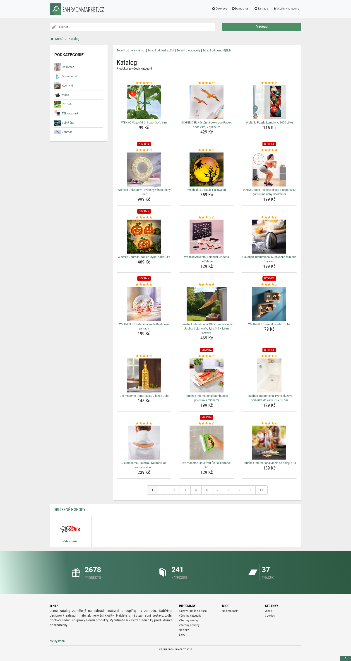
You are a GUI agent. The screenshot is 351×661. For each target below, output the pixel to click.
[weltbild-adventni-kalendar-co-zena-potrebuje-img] (207, 237)
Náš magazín (230, 611)
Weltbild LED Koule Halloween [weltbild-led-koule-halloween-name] (206, 189)
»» (261, 490)
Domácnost (240, 8)
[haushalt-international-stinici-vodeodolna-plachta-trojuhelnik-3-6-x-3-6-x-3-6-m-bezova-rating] (207, 284)
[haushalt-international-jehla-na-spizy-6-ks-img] (269, 443)
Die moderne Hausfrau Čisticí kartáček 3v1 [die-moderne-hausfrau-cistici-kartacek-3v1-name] (206, 465)
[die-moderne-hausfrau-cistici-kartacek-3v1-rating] (207, 423)
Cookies (270, 615)
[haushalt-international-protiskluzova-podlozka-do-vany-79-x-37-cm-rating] (269, 356)
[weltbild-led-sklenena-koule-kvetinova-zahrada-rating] (144, 284)
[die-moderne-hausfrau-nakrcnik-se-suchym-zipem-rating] (144, 423)
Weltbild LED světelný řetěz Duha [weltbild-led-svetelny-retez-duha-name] (269, 324)
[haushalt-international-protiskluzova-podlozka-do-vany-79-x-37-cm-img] (269, 375)
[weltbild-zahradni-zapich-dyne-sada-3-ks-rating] (144, 217)
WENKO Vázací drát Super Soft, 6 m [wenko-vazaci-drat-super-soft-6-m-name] (144, 122)
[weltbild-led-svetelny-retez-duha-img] (269, 304)
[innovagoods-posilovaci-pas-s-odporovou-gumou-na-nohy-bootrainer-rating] (269, 150)
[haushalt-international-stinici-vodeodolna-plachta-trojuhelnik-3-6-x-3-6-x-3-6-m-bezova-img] (207, 304)
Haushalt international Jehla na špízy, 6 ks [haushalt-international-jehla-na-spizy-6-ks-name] (269, 463)
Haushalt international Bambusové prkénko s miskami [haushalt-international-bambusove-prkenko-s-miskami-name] (206, 398)
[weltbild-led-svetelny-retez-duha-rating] (269, 284)
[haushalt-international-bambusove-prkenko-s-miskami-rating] (207, 356)
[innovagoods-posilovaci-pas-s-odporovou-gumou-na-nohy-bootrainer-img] (269, 169)
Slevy (182, 634)
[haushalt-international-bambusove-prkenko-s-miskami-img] (207, 375)
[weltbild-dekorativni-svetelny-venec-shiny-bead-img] (144, 169)
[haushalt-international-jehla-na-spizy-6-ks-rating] (269, 423)
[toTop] (345, 658)
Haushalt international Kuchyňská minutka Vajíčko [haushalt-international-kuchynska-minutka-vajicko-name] (269, 259)
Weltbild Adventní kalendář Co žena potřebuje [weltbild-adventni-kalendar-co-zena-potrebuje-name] (206, 259)
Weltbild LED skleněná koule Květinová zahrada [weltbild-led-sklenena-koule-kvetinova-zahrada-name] (144, 326)
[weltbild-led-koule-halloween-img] (207, 169)
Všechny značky (189, 620)
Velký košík (57, 641)
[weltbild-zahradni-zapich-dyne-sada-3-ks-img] (144, 237)
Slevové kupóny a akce (193, 611)
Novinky (184, 630)
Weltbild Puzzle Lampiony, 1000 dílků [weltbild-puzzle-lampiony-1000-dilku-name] (269, 122)
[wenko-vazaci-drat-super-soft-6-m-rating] (144, 83)
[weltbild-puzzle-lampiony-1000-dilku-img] (269, 102)
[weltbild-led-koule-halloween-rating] (207, 150)
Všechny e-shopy (189, 625)
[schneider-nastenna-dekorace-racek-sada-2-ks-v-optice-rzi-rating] (207, 83)
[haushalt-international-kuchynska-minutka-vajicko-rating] (269, 217)
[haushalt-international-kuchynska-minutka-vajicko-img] (269, 237)
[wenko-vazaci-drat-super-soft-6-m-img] (144, 102)
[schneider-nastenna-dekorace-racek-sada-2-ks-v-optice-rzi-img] (207, 102)
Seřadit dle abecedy (188, 50)
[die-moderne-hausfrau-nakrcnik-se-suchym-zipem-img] (144, 443)
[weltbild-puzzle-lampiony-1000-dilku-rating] (269, 83)
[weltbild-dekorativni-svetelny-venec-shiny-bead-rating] (144, 150)
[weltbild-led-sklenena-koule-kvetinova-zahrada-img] (144, 304)
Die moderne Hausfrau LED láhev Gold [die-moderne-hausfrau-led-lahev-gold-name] (144, 395)
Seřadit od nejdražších (161, 50)
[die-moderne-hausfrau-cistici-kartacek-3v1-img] (207, 443)
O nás (268, 611)
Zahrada (261, 8)
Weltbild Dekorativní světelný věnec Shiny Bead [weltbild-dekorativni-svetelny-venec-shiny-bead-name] (144, 192)
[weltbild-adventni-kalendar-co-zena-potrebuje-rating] (207, 217)
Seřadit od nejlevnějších (131, 50)
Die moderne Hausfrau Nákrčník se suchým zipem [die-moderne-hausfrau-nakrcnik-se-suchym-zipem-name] (143, 465)
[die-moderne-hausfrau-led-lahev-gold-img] (144, 375)
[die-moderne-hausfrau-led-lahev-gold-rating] (144, 356)
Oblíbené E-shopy (69, 509)
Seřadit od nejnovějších (216, 50)
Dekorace (219, 8)
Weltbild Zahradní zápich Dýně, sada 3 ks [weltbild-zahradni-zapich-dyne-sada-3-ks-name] (144, 257)
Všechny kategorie (286, 8)
